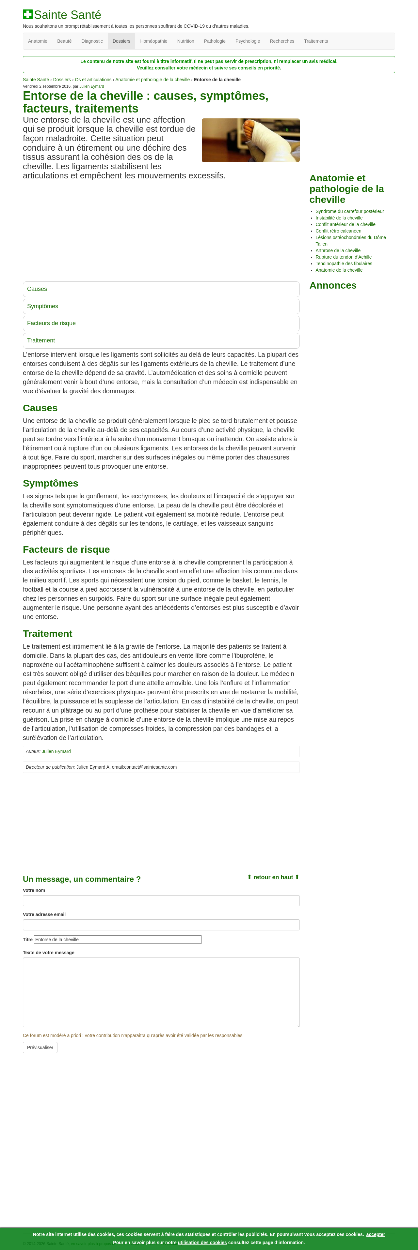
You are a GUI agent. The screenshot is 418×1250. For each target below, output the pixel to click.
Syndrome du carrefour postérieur (350, 211)
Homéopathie (153, 41)
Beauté (64, 41)
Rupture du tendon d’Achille (344, 257)
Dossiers (121, 41)
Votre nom (34, 890)
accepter (375, 1234)
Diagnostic (92, 41)
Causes (37, 289)
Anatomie (37, 41)
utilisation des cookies (202, 1242)
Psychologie (247, 41)
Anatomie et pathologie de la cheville (152, 79)
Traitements (316, 41)
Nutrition (185, 41)
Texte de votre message (48, 952)
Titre (28, 939)
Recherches (282, 41)
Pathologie (215, 41)
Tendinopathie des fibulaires (344, 263)
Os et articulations (93, 79)
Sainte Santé (67, 15)
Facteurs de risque (51, 323)
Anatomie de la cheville (339, 270)
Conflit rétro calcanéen (339, 230)
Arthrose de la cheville (338, 250)
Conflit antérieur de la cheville (346, 224)
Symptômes (42, 306)
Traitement (41, 340)
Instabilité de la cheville (339, 217)
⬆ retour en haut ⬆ (273, 877)
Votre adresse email (44, 914)
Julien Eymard (91, 86)
